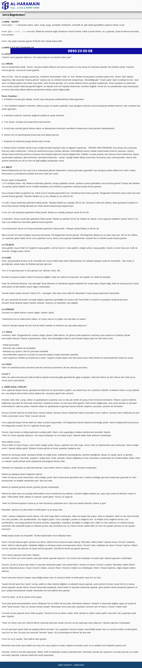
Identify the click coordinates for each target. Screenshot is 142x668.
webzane (79, 665)
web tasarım (65, 665)
